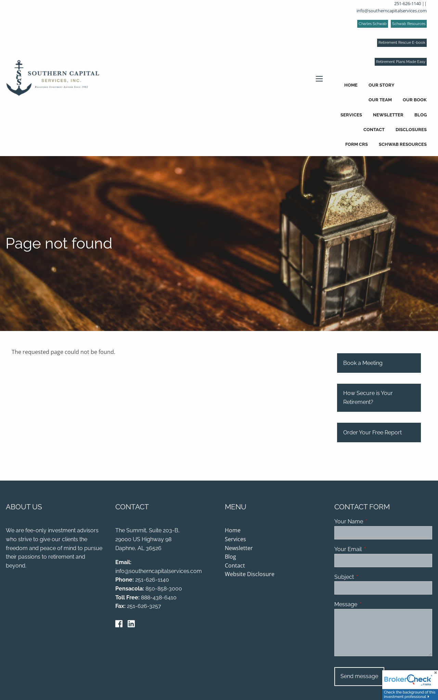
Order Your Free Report (372, 433)
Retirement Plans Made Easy (400, 62)
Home (351, 85)
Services (351, 114)
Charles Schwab (373, 24)
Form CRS (356, 144)
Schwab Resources (408, 24)
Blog (420, 114)
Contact (374, 129)
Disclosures (411, 129)
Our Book (415, 99)
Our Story (382, 85)
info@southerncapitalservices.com (392, 11)
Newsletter (388, 114)
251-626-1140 (407, 3)
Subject (370, 577)
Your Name (375, 522)
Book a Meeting (363, 363)
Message (372, 604)
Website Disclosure (249, 574)
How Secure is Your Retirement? (368, 398)
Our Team (380, 99)
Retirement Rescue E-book (401, 42)
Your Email (374, 549)
